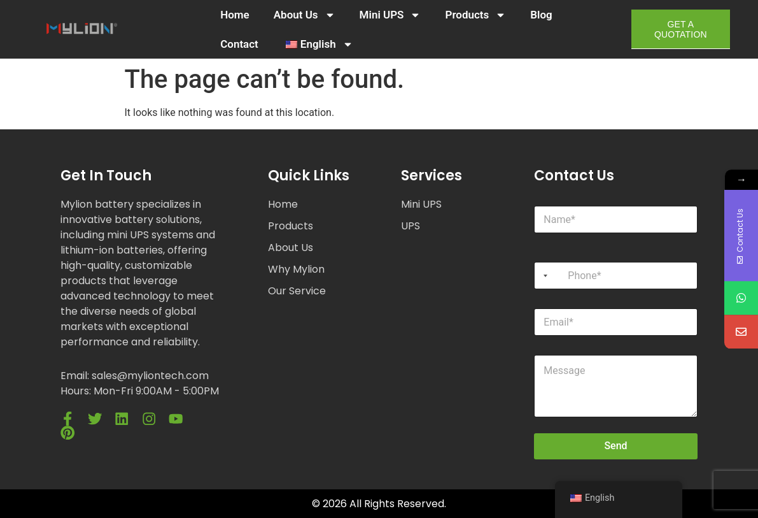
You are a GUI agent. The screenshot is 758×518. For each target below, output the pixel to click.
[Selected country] (543, 275)
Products (475, 15)
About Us (304, 15)
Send (615, 446)
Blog (541, 14)
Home (234, 14)
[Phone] (615, 275)
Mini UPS (390, 15)
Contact (239, 44)
